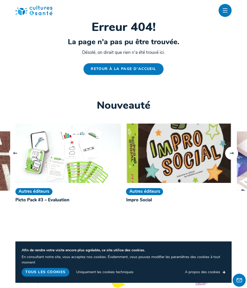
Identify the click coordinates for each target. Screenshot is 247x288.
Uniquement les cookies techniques (105, 272)
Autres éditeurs (34, 191)
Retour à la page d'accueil (123, 69)
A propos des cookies (202, 272)
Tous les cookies (45, 272)
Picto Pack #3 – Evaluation (42, 200)
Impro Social (139, 200)
